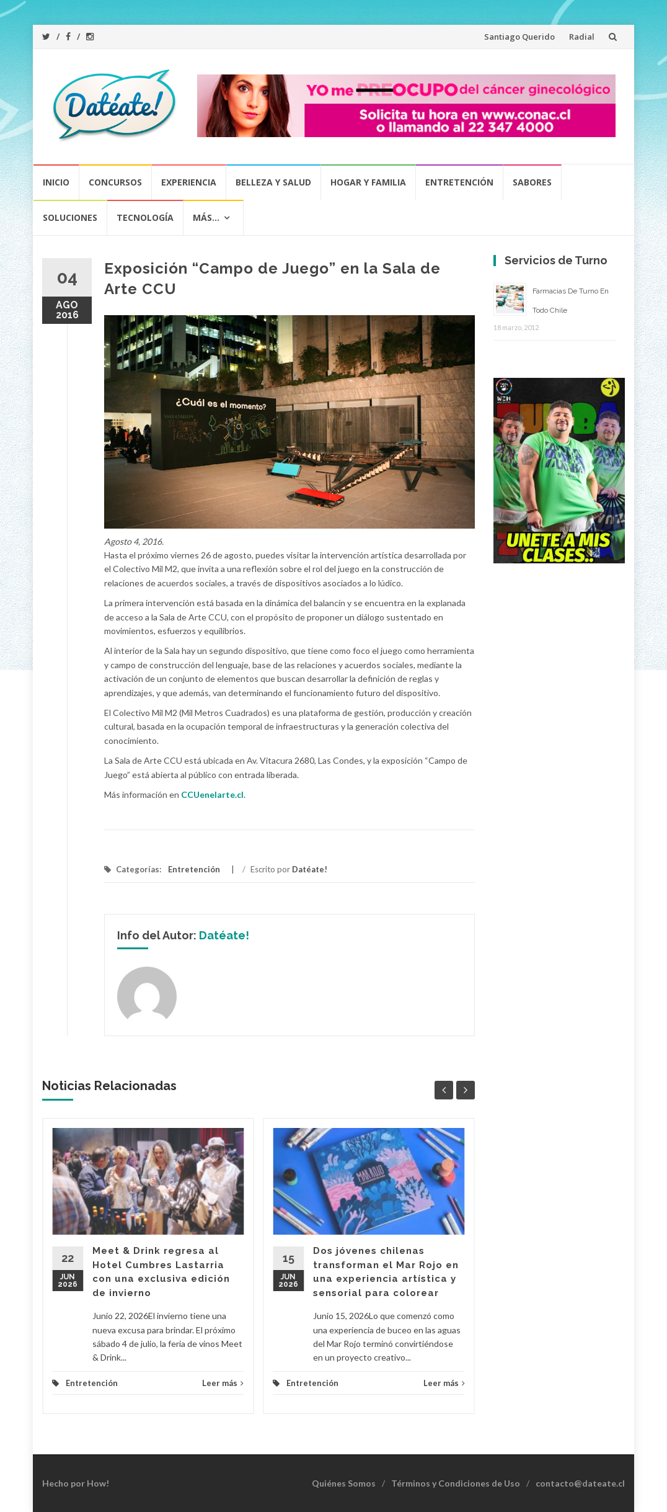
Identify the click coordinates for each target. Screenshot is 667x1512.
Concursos (115, 182)
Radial (581, 36)
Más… (206, 217)
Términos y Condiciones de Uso (455, 1483)
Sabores (532, 182)
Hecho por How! (75, 1483)
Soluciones (70, 217)
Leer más (223, 1383)
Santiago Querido (519, 36)
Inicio (56, 182)
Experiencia (188, 182)
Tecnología (145, 217)
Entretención (459, 182)
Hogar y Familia (368, 182)
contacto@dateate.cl (580, 1483)
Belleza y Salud (273, 182)
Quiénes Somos (344, 1483)
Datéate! (309, 869)
